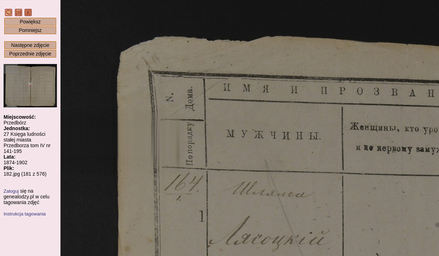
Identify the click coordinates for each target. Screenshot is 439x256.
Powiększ (30, 22)
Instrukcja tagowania (25, 214)
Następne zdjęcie (30, 45)
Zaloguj (11, 191)
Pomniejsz (30, 30)
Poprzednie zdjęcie (30, 54)
